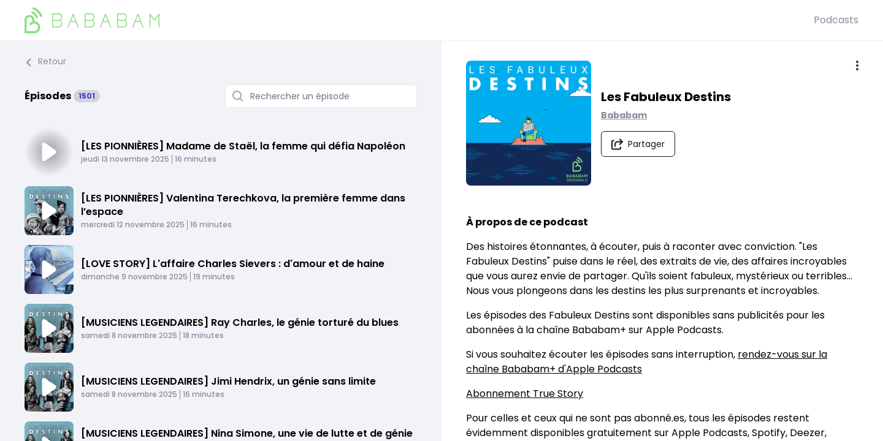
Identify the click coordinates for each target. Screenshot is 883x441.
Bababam (624, 115)
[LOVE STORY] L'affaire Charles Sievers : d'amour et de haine (232, 264)
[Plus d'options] (857, 65)
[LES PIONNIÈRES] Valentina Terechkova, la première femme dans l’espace (243, 205)
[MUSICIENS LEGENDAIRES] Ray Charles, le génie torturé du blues (240, 322)
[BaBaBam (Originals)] (419, 20)
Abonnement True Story (524, 393)
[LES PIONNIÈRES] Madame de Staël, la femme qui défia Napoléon (243, 146)
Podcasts (836, 20)
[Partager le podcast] (638, 144)
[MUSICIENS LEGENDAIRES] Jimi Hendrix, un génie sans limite (228, 381)
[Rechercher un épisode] (321, 96)
